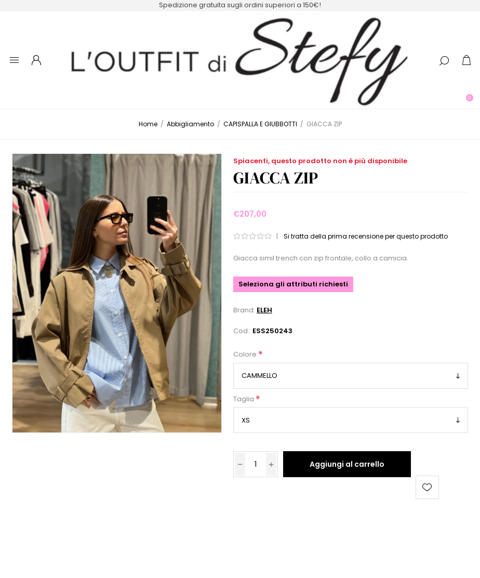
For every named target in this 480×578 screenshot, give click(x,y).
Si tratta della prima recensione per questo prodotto (366, 236)
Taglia (244, 399)
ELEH (264, 310)
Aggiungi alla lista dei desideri (427, 487)
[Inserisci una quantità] (255, 464)
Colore (245, 355)
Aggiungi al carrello (347, 464)
